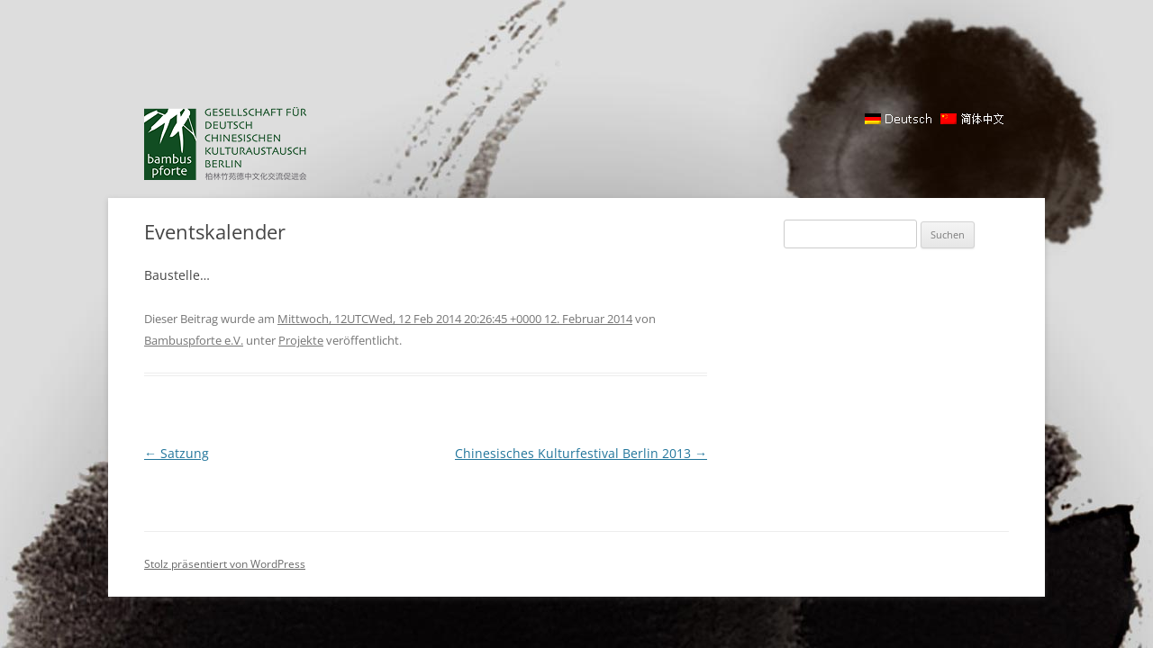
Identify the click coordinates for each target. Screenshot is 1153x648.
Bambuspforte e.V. (193, 340)
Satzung (176, 453)
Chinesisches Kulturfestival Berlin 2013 (581, 453)
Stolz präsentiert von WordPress (224, 564)
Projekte (300, 340)
